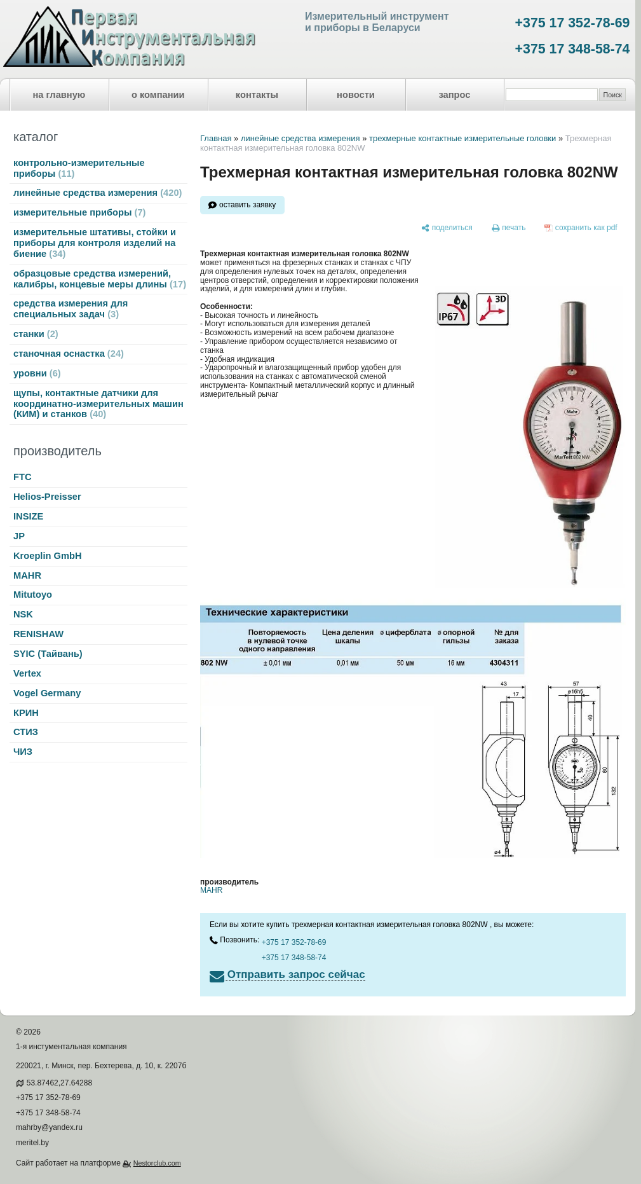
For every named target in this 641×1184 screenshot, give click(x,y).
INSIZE (28, 516)
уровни (37, 373)
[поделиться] (447, 228)
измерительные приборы (79, 212)
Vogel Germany (47, 693)
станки (35, 334)
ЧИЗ (22, 752)
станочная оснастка (68, 353)
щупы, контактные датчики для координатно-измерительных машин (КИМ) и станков (98, 404)
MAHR (27, 575)
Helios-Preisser (47, 497)
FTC (22, 477)
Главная (215, 138)
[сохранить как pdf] (581, 228)
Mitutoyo (32, 594)
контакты (257, 95)
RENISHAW (38, 634)
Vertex (27, 673)
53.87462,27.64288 (59, 1082)
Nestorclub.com (157, 1163)
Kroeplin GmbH (47, 556)
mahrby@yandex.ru (49, 1127)
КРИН (26, 713)
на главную (59, 95)
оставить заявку (247, 204)
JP (19, 536)
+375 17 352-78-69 (572, 23)
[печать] (508, 228)
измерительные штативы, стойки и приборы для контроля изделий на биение (94, 243)
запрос (454, 95)
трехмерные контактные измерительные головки (462, 138)
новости (356, 95)
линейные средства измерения (97, 193)
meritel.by (32, 1142)
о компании (158, 95)
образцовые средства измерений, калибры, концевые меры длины (99, 278)
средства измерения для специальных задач (70, 308)
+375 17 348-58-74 (572, 49)
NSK (23, 614)
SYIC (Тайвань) (48, 654)
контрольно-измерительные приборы (79, 168)
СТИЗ (25, 732)
